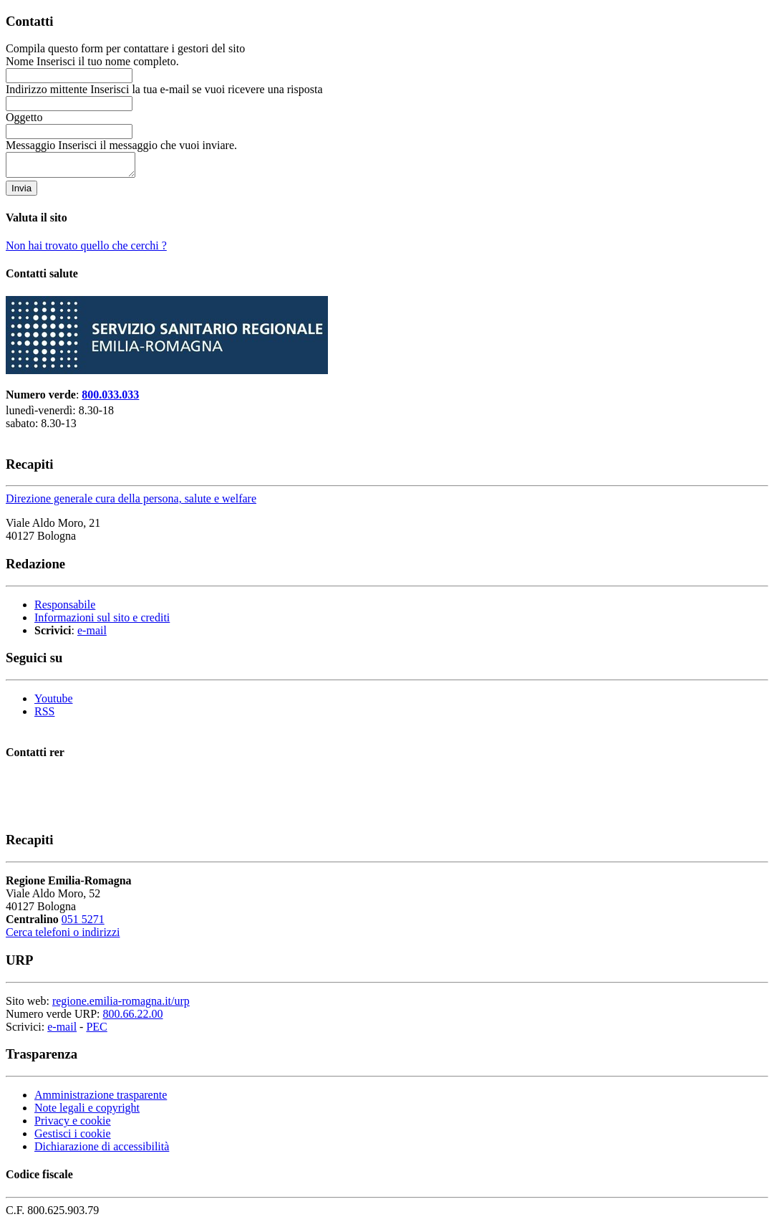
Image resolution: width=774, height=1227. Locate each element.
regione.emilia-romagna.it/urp (121, 1005)
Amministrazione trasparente (100, 1099)
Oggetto (27, 117)
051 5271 (83, 923)
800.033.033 (110, 399)
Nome (92, 61)
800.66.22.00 (133, 1018)
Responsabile (64, 609)
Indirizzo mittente (164, 89)
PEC (96, 1031)
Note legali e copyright (87, 1112)
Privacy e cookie (72, 1125)
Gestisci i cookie (72, 1138)
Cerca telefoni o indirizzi (63, 936)
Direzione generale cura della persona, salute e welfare (131, 503)
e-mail (92, 635)
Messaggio (121, 145)
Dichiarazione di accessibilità (101, 1151)
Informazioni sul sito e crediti (102, 622)
